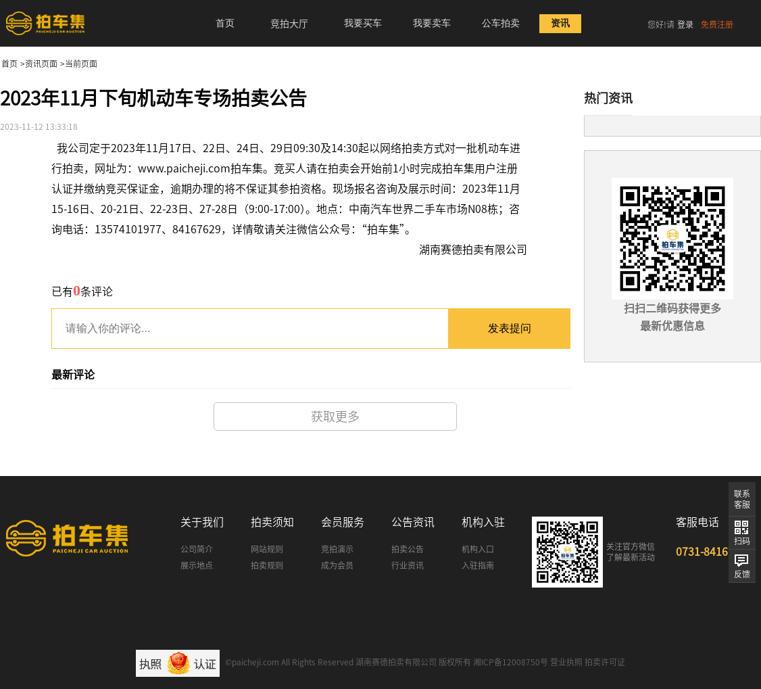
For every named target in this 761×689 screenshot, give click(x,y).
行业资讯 (407, 565)
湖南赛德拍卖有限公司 (396, 662)
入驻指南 (478, 565)
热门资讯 (608, 98)
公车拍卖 (501, 23)
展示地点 (196, 565)
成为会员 (337, 565)
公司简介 (196, 549)
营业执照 (566, 662)
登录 (685, 24)
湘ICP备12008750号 (510, 662)
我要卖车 (432, 23)
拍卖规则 (267, 565)
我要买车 (363, 23)
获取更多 (335, 416)
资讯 (560, 23)
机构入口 (478, 549)
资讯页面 (41, 64)
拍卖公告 (407, 549)
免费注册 (717, 24)
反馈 (742, 574)
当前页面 (81, 64)
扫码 (742, 541)
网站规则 (267, 549)
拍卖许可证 (605, 662)
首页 (225, 23)
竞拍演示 (337, 549)
